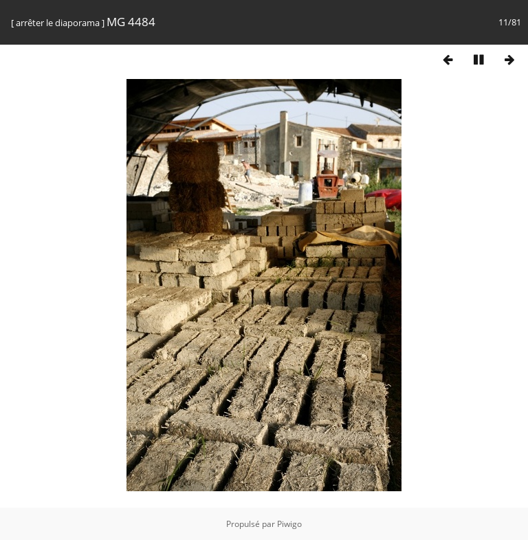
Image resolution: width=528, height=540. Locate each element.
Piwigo (289, 524)
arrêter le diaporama (58, 22)
